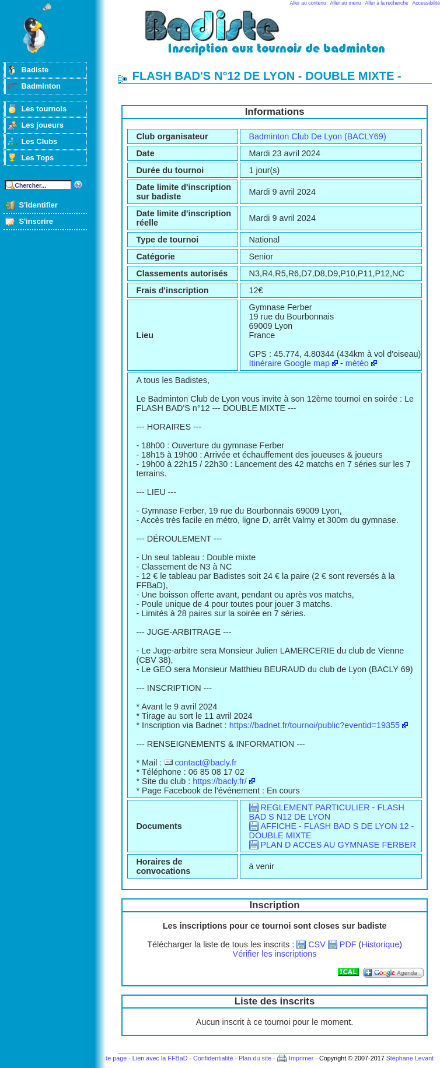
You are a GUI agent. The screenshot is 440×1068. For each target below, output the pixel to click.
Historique (380, 944)
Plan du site (255, 1058)
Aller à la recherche (386, 3)
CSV (317, 944)
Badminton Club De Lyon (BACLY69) (317, 136)
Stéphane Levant (410, 1058)
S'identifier (38, 205)
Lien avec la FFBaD (160, 1058)
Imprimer (301, 1058)
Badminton (41, 86)
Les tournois (44, 108)
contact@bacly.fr (205, 762)
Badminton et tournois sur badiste (279, 38)
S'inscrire (36, 221)
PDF (348, 944)
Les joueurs (42, 125)
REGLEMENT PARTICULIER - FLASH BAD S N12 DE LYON (326, 812)
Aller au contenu (308, 3)
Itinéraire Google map (289, 363)
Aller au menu (345, 3)
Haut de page (108, 1058)
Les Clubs (39, 141)
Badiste (34, 69)
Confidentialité (213, 1058)
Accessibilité (426, 3)
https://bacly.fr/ (220, 781)
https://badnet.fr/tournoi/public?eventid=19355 (314, 725)
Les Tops (37, 157)
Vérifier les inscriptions (275, 953)
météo (357, 363)
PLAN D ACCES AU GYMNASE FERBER (338, 844)
